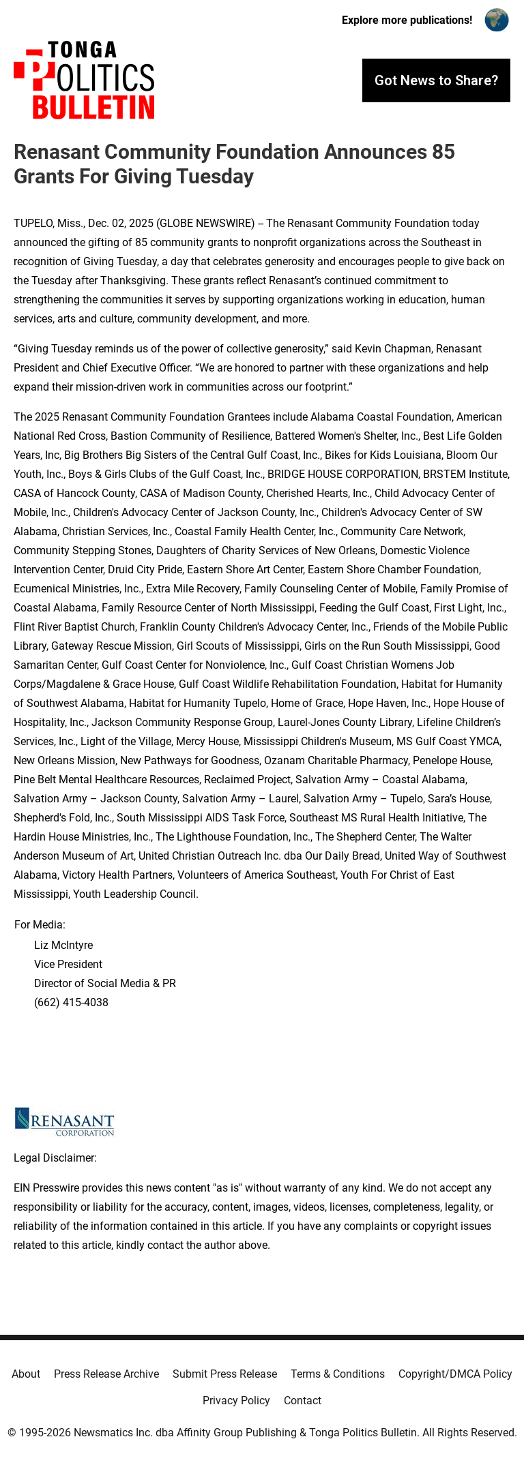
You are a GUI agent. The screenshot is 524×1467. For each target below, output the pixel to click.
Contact (302, 1400)
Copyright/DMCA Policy (455, 1373)
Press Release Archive (106, 1373)
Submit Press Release (225, 1373)
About (26, 1373)
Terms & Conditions (338, 1373)
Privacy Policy (236, 1400)
